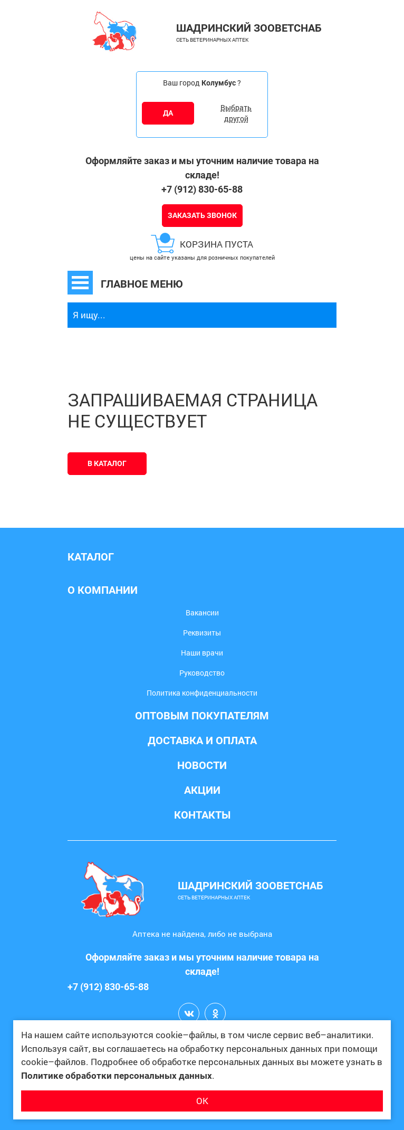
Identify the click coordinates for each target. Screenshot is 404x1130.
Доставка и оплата (202, 740)
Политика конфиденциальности (202, 693)
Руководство (202, 673)
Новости (202, 765)
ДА (168, 113)
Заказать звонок (202, 215)
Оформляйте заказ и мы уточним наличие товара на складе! (202, 168)
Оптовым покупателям (202, 715)
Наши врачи (202, 653)
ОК (202, 1101)
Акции (202, 790)
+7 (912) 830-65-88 (202, 189)
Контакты (202, 815)
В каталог (107, 463)
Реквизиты (202, 633)
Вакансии (202, 612)
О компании (103, 590)
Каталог (91, 556)
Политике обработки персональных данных (116, 1075)
